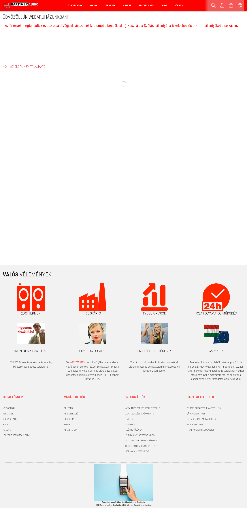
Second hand (10, 419)
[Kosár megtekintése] (231, 5)
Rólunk (178, 5)
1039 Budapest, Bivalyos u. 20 (205, 408)
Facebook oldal (195, 424)
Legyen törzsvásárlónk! (16, 435)
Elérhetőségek (133, 429)
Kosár (67, 424)
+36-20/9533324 (197, 413)
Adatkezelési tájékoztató (139, 413)
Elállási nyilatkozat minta (140, 435)
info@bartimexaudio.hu (203, 419)
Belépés (68, 408)
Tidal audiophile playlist (200, 429)
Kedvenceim (70, 429)
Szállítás (130, 424)
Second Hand (146, 5)
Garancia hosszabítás (137, 451)
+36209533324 (78, 362)
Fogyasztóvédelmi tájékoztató (142, 440)
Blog (164, 5)
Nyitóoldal (9, 408)
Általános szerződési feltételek (143, 408)
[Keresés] (213, 5)
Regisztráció (71, 413)
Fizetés (129, 419)
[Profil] (222, 5)
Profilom (69, 419)
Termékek (8, 413)
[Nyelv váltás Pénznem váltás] (239, 5)
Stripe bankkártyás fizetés (140, 446)
